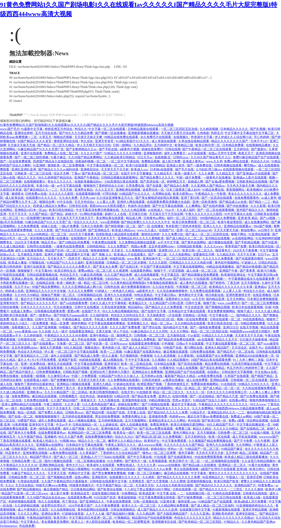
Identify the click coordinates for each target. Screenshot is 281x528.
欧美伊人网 (273, 489)
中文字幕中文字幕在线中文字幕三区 (250, 133)
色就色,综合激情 (139, 205)
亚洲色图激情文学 (238, 295)
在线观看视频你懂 (88, 193)
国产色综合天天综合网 (71, 230)
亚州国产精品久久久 (250, 210)
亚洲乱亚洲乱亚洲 (24, 169)
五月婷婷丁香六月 (63, 388)
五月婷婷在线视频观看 (78, 416)
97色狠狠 (168, 343)
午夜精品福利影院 (39, 517)
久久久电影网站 (180, 254)
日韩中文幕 (193, 303)
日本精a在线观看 (162, 169)
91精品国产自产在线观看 (215, 501)
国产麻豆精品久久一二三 (41, 189)
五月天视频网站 (136, 420)
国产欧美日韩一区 (214, 420)
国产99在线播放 (237, 205)
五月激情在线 (176, 335)
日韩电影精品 (96, 246)
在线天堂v (128, 392)
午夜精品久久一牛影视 (211, 193)
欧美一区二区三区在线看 (154, 432)
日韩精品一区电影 (195, 315)
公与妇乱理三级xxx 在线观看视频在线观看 (225, 169)
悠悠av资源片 (181, 400)
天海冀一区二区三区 (71, 343)
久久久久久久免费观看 (218, 258)
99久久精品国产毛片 (221, 424)
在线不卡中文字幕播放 (136, 173)
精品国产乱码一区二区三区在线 (67, 250)
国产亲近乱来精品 (212, 367)
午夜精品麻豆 (71, 319)
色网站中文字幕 (79, 473)
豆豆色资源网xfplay (162, 246)
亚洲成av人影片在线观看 (250, 177)
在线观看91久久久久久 (41, 197)
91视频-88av (68, 440)
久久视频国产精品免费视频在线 (210, 440)
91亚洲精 (39, 165)
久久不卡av (22, 286)
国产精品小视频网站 (76, 469)
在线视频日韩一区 (198, 493)
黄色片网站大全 (184, 432)
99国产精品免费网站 (46, 286)
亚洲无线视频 (95, 262)
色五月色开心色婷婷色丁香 (245, 367)
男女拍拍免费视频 (107, 416)
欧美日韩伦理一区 (208, 145)
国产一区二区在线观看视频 (216, 210)
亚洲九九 (164, 396)
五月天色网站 (236, 299)
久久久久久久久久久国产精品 (184, 444)
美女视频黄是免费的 (55, 521)
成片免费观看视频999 (136, 286)
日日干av (264, 254)
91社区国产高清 (105, 497)
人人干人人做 (95, 513)
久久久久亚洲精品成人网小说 (82, 286)
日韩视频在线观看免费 (50, 311)
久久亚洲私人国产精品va (208, 185)
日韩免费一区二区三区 (233, 432)
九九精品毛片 (163, 173)
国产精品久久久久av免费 (155, 469)
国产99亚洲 (270, 242)
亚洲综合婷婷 (24, 133)
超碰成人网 (196, 181)
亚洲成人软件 (176, 165)
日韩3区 (147, 319)
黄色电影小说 (111, 347)
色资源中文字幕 (202, 137)
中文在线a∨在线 (266, 372)
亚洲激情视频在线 (199, 481)
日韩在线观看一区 (185, 489)
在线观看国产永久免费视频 (215, 355)
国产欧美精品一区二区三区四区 (200, 521)
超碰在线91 (158, 448)
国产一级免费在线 (199, 165)
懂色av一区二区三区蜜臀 (159, 453)
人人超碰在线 (109, 424)
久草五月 (45, 137)
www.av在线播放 (169, 465)
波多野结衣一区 (153, 189)
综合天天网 (62, 173)
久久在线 (45, 331)
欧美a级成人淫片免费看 (250, 501)
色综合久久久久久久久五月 (193, 517)
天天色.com (87, 197)
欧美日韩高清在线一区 (264, 246)
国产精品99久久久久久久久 (214, 485)
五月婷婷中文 (163, 145)
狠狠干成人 (245, 311)
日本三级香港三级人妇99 (183, 189)
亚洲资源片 (112, 363)
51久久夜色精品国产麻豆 (99, 404)
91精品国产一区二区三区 (202, 448)
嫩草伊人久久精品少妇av (125, 440)
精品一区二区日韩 (96, 282)
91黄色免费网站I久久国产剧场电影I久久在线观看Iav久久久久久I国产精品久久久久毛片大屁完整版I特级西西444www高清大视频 (86, 125)
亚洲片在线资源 (35, 266)
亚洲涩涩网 (254, 477)
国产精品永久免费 (176, 185)
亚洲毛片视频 (54, 254)
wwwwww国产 (268, 436)
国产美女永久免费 (105, 266)
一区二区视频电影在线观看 (221, 461)
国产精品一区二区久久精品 (56, 145)
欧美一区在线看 (220, 436)
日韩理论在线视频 (39, 246)
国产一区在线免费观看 (16, 161)
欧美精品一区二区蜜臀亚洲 (131, 521)
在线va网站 (82, 477)
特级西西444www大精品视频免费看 (240, 408)
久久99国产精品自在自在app (46, 497)
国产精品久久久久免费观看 (164, 307)
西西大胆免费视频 (90, 278)
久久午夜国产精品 (30, 436)
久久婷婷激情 (33, 335)
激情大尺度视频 (51, 347)
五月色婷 (232, 453)
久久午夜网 (262, 440)
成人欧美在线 (14, 197)
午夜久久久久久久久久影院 (204, 214)
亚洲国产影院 (67, 359)
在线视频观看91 (35, 181)
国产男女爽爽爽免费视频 (109, 473)
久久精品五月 (225, 173)
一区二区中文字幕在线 (124, 161)
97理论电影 (110, 193)
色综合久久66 (260, 161)
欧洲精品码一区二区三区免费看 (90, 432)
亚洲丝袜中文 (152, 258)
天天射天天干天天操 (249, 335)
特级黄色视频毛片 (82, 485)
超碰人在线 (49, 226)
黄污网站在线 (193, 347)
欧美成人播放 (18, 262)
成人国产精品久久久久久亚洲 (157, 509)
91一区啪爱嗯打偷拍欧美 (38, 218)
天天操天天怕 (145, 485)
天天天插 (66, 189)
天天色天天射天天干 (102, 238)
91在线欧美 (144, 392)
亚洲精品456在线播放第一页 (255, 355)
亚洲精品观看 (219, 380)
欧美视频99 (254, 189)
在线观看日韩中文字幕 (195, 509)
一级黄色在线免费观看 (69, 246)
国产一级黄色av (41, 315)
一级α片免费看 (69, 226)
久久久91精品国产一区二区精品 (66, 392)
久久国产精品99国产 (64, 400)
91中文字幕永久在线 (238, 214)
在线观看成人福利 (36, 380)
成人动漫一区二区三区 (202, 270)
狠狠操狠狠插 (100, 250)
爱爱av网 (73, 311)
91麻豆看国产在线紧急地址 (143, 351)
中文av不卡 (63, 424)
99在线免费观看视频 (209, 457)
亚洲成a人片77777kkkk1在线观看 (103, 457)
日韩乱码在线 (268, 262)
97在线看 (160, 457)
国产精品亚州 (269, 513)
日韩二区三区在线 (86, 408)
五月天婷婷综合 (196, 436)
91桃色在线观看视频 (227, 493)
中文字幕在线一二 (222, 315)
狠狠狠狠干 (26, 270)
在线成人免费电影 (143, 339)
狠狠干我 (209, 303)
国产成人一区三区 (66, 457)
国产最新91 (259, 149)
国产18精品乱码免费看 (74, 242)
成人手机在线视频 (84, 339)
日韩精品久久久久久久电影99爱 (191, 262)
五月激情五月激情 (30, 254)
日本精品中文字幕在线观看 (187, 311)
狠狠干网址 (239, 234)
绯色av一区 (176, 448)
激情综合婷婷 (150, 234)
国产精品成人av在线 (233, 201)
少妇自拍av (113, 278)
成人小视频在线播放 (82, 420)
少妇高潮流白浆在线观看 (121, 181)
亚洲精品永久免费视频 (148, 372)
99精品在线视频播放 (220, 266)
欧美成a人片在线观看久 (130, 254)
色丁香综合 (70, 501)
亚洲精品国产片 (245, 485)
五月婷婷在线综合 (123, 469)
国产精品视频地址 (29, 489)
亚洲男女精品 (84, 189)
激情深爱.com (187, 501)
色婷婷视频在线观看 (22, 501)
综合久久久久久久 (86, 222)
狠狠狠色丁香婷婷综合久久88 (103, 185)
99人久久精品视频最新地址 (121, 311)
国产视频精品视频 (218, 307)
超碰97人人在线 (116, 214)
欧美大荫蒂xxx (183, 193)
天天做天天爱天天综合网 (178, 133)
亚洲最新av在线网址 (50, 444)
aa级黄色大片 (145, 291)
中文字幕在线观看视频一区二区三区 (231, 343)
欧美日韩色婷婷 (11, 266)
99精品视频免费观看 (149, 299)
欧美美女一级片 (124, 432)
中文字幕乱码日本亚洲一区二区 (91, 517)
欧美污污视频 (267, 270)
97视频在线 (37, 262)
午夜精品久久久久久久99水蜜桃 (66, 335)
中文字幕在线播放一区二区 (106, 165)
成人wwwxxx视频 (150, 444)
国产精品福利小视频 (120, 513)
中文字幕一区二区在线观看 (107, 129)
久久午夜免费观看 (107, 505)
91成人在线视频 (187, 367)
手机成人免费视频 (106, 319)
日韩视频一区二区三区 (150, 335)
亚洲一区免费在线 (33, 363)
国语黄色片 (223, 250)
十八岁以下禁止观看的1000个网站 (147, 489)
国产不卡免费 (243, 440)
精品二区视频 (249, 453)
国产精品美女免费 (144, 396)
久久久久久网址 (29, 513)
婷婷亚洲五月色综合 (59, 129)
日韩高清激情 (151, 380)
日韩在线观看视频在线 (42, 274)
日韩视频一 (218, 278)
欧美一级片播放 (22, 319)
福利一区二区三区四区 (183, 218)
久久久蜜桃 (178, 481)
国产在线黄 (154, 185)
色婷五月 (217, 133)
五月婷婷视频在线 (111, 420)
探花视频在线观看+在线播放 (49, 238)
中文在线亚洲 (194, 307)
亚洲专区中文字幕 (41, 424)
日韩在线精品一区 (85, 424)
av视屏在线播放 (173, 380)
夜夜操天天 (89, 400)
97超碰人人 (249, 262)
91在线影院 (229, 384)
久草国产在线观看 (237, 376)
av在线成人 (156, 210)
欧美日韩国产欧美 (226, 481)
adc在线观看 (205, 339)
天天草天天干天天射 (115, 169)
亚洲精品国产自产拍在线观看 (185, 372)
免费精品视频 (151, 161)
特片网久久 (41, 388)
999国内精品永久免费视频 (218, 218)
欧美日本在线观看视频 (248, 307)
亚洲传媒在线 (110, 428)
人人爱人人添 (232, 291)
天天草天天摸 (57, 473)
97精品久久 (232, 521)
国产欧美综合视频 (110, 489)
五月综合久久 (36, 258)
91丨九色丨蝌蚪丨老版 (249, 359)
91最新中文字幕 (32, 129)
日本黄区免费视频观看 (263, 299)
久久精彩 (148, 477)
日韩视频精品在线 (90, 295)
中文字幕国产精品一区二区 (115, 485)
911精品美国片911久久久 (133, 141)
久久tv (9, 485)
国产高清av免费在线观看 (156, 428)
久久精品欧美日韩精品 (120, 157)
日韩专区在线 (78, 205)
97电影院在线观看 (12, 274)
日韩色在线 (111, 286)
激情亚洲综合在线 (66, 141)
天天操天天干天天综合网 (166, 214)
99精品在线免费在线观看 (121, 137)
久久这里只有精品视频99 (258, 461)
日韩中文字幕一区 (48, 319)
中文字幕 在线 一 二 (170, 493)
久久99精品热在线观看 (190, 323)
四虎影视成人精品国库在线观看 (118, 234)
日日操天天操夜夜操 (254, 339)
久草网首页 (137, 481)
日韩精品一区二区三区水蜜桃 (126, 262)
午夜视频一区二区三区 (192, 286)
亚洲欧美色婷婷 (223, 513)
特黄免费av (266, 485)
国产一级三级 (157, 254)
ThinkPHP (15, 114)
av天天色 (198, 299)
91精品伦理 (122, 396)
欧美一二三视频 (111, 351)
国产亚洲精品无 (99, 230)
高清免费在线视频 (12, 517)
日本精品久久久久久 (234, 129)
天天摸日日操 (138, 214)
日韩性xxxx (181, 157)
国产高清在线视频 (190, 363)
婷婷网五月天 (176, 181)
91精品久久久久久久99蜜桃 (123, 153)
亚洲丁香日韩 (190, 197)
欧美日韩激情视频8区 (105, 392)
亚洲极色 (50, 436)
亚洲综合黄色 (51, 513)
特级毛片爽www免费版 (52, 485)
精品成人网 (134, 218)
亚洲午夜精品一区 (102, 335)
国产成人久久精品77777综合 (142, 347)
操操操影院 (105, 396)
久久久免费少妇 (173, 234)
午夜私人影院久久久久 (121, 444)
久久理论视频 (95, 448)
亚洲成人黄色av (194, 161)
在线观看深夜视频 (50, 367)
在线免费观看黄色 (247, 197)
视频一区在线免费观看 (192, 319)
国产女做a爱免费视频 (220, 181)
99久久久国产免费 (71, 436)
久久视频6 (159, 359)
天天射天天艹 (57, 258)
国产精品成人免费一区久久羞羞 (96, 355)
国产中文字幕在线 (140, 457)
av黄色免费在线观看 (64, 453)
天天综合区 (239, 347)
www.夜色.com (162, 278)
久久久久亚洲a (200, 513)
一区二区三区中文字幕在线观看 (77, 351)
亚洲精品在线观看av (238, 226)
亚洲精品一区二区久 (232, 465)
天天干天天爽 (246, 254)
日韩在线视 (173, 149)
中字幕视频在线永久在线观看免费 (251, 278)
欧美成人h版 (252, 497)
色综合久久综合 (254, 291)
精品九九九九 (27, 177)
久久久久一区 (195, 392)
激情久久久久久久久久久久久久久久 (234, 473)
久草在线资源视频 (114, 307)
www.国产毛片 (10, 129)
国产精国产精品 (262, 376)
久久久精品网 (146, 513)
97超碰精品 (28, 367)
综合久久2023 (124, 436)
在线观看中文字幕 (77, 254)
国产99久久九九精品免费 (76, 133)
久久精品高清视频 (77, 367)
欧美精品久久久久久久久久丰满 (231, 286)
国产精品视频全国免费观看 (200, 274)
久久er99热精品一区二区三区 (47, 234)
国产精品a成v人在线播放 (200, 465)
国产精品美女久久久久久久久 (170, 408)
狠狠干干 (160, 270)
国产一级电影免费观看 (206, 327)
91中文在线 (65, 201)
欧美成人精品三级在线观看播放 (246, 457)
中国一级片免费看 (189, 177)
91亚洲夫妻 (168, 501)
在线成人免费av (22, 311)
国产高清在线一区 (153, 181)
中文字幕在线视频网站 (189, 266)
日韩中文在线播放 (87, 307)
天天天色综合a (84, 201)
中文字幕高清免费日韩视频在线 (98, 210)
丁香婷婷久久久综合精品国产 (120, 453)
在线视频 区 (163, 157)
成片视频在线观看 (221, 242)
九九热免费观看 (29, 226)
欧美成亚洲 (147, 493)
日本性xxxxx (118, 343)
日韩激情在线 (27, 339)
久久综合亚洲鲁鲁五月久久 (115, 197)
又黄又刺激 (104, 331)
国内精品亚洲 (215, 299)
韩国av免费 (139, 246)
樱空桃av (250, 165)
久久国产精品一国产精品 (46, 214)
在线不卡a (256, 347)
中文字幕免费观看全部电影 (157, 497)
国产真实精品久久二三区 (31, 355)
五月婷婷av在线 (152, 376)
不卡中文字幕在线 (137, 359)
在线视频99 (78, 238)
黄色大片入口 (75, 465)
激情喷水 (17, 193)
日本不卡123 (259, 141)
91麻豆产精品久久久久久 (28, 473)
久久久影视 (258, 205)
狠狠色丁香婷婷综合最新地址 (34, 384)
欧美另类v (60, 517)
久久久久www (214, 246)
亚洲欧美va (35, 392)
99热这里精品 (143, 295)
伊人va (123, 367)
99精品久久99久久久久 (254, 384)
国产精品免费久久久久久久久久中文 (146, 222)
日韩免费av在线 (36, 193)
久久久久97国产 (92, 153)
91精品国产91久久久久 (135, 193)
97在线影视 (201, 278)
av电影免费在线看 (210, 376)
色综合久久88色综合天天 (128, 315)
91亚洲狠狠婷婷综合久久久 (255, 505)
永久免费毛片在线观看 (156, 137)
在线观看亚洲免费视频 (144, 343)
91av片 (170, 210)
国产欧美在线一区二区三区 (100, 173)
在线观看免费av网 (80, 497)
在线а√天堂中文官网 (222, 153)
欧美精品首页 (80, 493)
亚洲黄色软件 (9, 303)
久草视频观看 (158, 461)
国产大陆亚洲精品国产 (172, 513)
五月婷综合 (242, 149)
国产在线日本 (129, 266)
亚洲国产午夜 (228, 270)
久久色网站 (244, 444)
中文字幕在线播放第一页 (253, 424)
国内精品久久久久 (249, 315)
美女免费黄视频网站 (221, 311)
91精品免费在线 (213, 189)
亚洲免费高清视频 (35, 453)
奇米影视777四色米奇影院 (184, 226)
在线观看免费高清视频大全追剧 (169, 201)
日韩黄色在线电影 (255, 493)
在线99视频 (180, 396)
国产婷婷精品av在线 (144, 367)
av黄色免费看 (104, 299)
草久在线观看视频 (186, 469)
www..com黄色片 (229, 303)
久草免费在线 (135, 185)
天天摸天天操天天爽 (88, 137)
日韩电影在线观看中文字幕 (109, 481)
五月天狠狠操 (250, 282)
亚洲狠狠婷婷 (153, 153)
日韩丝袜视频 (9, 307)
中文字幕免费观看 (174, 440)
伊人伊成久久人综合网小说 (233, 137)
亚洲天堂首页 (104, 141)
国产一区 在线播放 (151, 226)
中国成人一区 (235, 477)
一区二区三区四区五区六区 (182, 258)
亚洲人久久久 (212, 226)
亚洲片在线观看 (32, 153)
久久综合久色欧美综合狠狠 (175, 485)
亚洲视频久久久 (138, 323)
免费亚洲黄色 (159, 424)
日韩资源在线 (139, 448)
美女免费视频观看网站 (93, 388)
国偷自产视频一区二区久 (58, 295)
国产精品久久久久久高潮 (90, 327)
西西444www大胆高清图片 (108, 205)
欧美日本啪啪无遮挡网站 (188, 424)
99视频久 (65, 327)
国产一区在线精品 (202, 396)
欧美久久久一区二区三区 (139, 505)
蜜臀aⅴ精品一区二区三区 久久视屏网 (103, 270)
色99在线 (194, 420)
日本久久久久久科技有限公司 (227, 392)
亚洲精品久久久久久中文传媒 (46, 291)
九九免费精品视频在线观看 (137, 242)
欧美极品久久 (138, 303)
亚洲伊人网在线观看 (131, 201)
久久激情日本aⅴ (58, 376)
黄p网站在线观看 (47, 278)
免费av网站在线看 (236, 161)
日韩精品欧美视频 (189, 246)
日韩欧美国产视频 (75, 372)
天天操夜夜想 (156, 315)
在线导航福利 (130, 319)
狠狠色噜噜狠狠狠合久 (264, 400)
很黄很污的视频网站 (159, 388)
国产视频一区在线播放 (111, 133)
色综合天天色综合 (30, 351)
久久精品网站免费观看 (173, 505)
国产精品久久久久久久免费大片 (69, 266)
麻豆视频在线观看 (176, 351)
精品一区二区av (162, 323)
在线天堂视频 (249, 327)
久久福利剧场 (99, 315)
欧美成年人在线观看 (101, 465)
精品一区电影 (27, 412)
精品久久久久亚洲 (95, 258)
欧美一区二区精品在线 (137, 363)
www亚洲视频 (109, 222)
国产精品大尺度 (227, 396)
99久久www (258, 404)
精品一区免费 (60, 323)
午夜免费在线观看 (104, 242)
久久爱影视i (186, 355)
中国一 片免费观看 (84, 376)
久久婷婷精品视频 (27, 505)
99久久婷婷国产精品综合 (55, 177)
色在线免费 (27, 525)
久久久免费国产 (118, 246)
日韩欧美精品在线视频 (252, 181)
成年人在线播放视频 (29, 250)
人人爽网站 (193, 205)
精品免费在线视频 (217, 363)
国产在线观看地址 (180, 457)
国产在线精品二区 (253, 428)
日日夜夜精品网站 (83, 489)
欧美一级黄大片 (186, 173)
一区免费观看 (39, 323)
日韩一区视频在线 (146, 501)
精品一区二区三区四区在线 (210, 331)
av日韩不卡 (265, 230)
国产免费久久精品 (51, 412)
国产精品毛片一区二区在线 (236, 351)
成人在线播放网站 (257, 222)
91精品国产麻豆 (232, 448)
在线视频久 (181, 137)
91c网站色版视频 (91, 214)
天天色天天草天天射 (210, 453)
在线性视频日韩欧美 (106, 493)
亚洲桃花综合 (90, 169)
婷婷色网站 (79, 323)
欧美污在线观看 (137, 165)
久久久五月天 (104, 189)
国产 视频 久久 (102, 254)
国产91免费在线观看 (254, 396)
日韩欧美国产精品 (24, 448)
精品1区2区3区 (165, 319)
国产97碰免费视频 (190, 497)
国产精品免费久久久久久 (157, 177)
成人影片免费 (171, 161)
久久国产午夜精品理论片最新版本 (64, 481)
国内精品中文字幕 (175, 327)
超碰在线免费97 (152, 149)
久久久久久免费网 (81, 291)
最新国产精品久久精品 (180, 376)
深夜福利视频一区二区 (91, 161)
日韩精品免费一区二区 (27, 461)
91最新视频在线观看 (226, 509)
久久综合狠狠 (51, 469)
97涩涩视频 (177, 270)
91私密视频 (20, 424)
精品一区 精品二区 (188, 388)
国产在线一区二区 (21, 416)
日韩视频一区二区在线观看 (249, 380)
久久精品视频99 (178, 359)
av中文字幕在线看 (69, 185)
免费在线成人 (126, 465)
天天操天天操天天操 (22, 145)
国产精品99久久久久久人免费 (168, 412)
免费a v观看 (236, 420)
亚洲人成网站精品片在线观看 (21, 404)
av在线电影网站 (243, 238)
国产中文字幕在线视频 (168, 205)
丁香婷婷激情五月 (176, 384)
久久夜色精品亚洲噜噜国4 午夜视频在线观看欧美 (144, 282)
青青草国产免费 (236, 246)
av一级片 (11, 408)
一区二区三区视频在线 (54, 339)
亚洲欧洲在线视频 (128, 189)
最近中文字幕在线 (184, 404)
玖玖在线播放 (63, 307)
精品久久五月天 (227, 339)
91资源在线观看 (29, 481)
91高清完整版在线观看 (247, 363)
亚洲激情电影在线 (134, 400)
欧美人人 (77, 521)
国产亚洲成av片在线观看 (253, 173)
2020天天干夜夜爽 (81, 234)
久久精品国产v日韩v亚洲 (166, 303)
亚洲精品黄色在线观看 (132, 408)
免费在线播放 (9, 376)
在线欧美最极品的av (88, 181)
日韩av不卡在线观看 (190, 343)
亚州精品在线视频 (218, 238)
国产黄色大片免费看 (22, 432)
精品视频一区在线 (32, 408)
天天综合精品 (24, 485)
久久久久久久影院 (61, 193)
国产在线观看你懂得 (250, 258)
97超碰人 (101, 291)
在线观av (213, 372)
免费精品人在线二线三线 (61, 153)
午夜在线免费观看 (119, 501)
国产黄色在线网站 (194, 242)
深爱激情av (107, 408)
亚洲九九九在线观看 (118, 295)
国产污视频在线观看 (156, 404)
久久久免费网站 (203, 408)
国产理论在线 (152, 327)
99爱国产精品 (27, 420)
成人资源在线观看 (164, 141)
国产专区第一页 (98, 343)
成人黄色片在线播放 (194, 282)
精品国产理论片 (41, 457)
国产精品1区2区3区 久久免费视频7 (159, 436)
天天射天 (117, 250)
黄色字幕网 (186, 453)
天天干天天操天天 (59, 408)
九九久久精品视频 (133, 210)
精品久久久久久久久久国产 (230, 141)
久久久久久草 (146, 465)
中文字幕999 (44, 270)
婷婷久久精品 (47, 448)
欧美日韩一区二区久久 (198, 250)
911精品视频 (100, 469)
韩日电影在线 (215, 295)
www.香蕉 (134, 258)
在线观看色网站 (141, 270)
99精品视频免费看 (253, 323)
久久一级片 (60, 331)
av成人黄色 (269, 197)
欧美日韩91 (257, 469)
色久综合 (87, 141)
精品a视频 (7, 250)
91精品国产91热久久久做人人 (119, 376)
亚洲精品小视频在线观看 (74, 384)
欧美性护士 (152, 440)
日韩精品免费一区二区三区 (27, 477)
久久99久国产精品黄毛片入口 (211, 157)
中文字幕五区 (170, 274)
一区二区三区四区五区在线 (179, 129)
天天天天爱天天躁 (226, 230)
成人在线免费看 (197, 380)
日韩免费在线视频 (202, 351)
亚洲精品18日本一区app (30, 210)
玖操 (268, 307)
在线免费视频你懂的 (99, 436)
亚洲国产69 (130, 428)
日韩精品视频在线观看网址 (120, 177)
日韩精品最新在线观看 (143, 129)
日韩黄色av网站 (154, 218)
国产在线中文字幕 (154, 311)
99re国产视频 (263, 226)
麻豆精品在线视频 (44, 396)
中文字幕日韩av (166, 295)
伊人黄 (49, 351)
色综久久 (81, 129)
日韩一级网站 (122, 145)
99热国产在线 (173, 347)
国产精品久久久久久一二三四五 (221, 489)
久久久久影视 (44, 230)
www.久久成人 (147, 230)
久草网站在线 (162, 193)
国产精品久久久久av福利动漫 (58, 169)
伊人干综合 (121, 331)
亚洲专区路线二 (247, 513)
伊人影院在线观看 (98, 521)
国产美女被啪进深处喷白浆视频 (157, 197)
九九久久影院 (158, 262)
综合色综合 (88, 396)
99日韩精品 (157, 165)
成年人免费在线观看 (52, 420)
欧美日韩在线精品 (61, 210)
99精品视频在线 (160, 400)
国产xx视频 (268, 218)
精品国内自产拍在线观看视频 (152, 517)
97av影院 (194, 335)
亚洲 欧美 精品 (248, 218)
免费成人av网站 (242, 416)
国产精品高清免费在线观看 (177, 339)
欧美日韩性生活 (65, 270)
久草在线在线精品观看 (194, 141)
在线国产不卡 (91, 311)
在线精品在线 (45, 282)
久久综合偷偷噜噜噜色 (172, 291)
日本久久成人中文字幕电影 (108, 303)
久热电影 (203, 133)
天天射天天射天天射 (91, 380)
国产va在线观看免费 (74, 303)
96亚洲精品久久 (213, 477)
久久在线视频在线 (63, 509)
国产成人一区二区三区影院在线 (207, 234)
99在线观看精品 (254, 319)
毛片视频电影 (129, 355)
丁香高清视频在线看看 (16, 440)
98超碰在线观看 (90, 359)
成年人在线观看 (61, 355)
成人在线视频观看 (147, 274)
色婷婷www (177, 416)
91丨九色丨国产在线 (136, 278)
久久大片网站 (179, 331)
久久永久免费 (68, 197)
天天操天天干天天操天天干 (75, 218)
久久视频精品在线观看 (141, 250)
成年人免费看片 (175, 153)
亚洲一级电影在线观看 (45, 428)
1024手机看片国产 (81, 505)
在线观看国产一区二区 (114, 339)
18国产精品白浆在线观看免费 (211, 359)
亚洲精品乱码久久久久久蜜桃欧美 (141, 238)
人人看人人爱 (106, 201)
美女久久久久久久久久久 (245, 193)
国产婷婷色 (217, 282)
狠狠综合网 (47, 201)
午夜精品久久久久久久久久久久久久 (224, 404)
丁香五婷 (233, 282)
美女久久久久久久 (60, 181)
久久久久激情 (254, 489)
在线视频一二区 (117, 448)
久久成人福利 (186, 210)
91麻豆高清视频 (92, 274)
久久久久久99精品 (226, 428)
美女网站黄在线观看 (110, 218)
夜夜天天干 (246, 153)
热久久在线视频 (49, 501)
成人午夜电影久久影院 (33, 509)
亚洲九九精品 (102, 384)
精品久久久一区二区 (92, 440)
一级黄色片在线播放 (217, 177)
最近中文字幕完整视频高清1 (40, 299)
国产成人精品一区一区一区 (222, 388)
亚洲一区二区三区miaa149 (194, 230)
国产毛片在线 (184, 169)
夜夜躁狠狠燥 (127, 497)
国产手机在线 (108, 149)
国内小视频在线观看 (58, 461)
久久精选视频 (209, 129)
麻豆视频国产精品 (56, 489)
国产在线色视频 (214, 205)
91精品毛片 (198, 412)
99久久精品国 (73, 347)
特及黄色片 (13, 453)
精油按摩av (249, 230)
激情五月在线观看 (60, 363)
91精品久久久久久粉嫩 (218, 335)
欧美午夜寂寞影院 (230, 222)
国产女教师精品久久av (81, 149)
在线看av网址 (238, 400)
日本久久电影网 (92, 226)
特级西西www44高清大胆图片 (250, 331)
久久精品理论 (143, 145)
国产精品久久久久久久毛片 (39, 303)
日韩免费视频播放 (48, 372)
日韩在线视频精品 (123, 509)
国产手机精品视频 (247, 242)
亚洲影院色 (100, 477)
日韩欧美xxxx (74, 412)
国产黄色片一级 (136, 461)
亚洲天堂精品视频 (255, 509)
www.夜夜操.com (25, 331)
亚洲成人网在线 (22, 278)
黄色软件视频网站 (227, 262)
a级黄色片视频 (129, 149)
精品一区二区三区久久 (169, 392)
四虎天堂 (74, 258)
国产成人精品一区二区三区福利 (213, 505)
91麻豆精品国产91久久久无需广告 (41, 149)
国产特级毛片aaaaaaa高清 (71, 315)
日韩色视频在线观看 (228, 165)
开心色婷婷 (262, 137)
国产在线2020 (182, 278)
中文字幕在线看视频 (88, 363)
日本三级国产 (124, 299)
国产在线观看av (44, 343)
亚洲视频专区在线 (164, 521)
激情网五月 (124, 335)
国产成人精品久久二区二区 (185, 238)
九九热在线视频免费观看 (259, 388)
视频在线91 (92, 347)
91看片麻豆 (58, 157)
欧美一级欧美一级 (69, 282)
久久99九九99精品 (27, 295)
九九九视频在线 (109, 400)
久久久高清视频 (165, 355)
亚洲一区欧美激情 (205, 201)
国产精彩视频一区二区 (120, 226)
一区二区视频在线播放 (90, 461)
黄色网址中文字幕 (191, 295)
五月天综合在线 (46, 133)
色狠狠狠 (146, 355)
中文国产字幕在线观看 (156, 266)
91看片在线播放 (259, 465)
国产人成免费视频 (104, 367)
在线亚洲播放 (262, 295)
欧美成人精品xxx (124, 230)
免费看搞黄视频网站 (205, 384)
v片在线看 (174, 315)
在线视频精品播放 (258, 145)
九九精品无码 (226, 254)
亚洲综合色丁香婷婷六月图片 (110, 372)
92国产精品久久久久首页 (35, 141)
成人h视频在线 (113, 359)
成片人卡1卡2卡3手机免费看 (37, 359)
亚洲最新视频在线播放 (144, 133)
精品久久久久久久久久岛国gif (233, 517)
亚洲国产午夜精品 (87, 177)
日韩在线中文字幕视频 (237, 372)
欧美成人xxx (140, 169)
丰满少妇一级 (45, 185)
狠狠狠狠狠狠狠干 (48, 416)
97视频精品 (122, 517)
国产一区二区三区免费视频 (260, 303)
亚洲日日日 (230, 327)
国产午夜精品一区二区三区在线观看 (207, 149)
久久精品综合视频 (71, 448)
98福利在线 (117, 258)
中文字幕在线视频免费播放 (107, 323)
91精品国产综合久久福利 (210, 400)
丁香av (75, 173)
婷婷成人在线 (14, 291)
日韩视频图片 (68, 396)
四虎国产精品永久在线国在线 (53, 161)
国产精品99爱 (95, 412)
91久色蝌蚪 (69, 278)
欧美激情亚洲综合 (233, 274)
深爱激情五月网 (204, 254)
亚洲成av (260, 286)
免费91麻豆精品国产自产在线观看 (256, 157)
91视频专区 (167, 367)
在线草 (88, 319)
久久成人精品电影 (12, 246)
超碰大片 (71, 214)
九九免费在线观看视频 (205, 291)
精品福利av (136, 307)
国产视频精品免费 (60, 477)
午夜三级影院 (53, 404)
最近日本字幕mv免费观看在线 (208, 416)
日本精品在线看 (165, 363)
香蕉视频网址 (235, 189)
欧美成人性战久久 (45, 440)
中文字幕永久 (30, 521)
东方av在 (93, 428)
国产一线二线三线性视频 (31, 157)
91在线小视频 (260, 432)
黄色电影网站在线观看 (93, 509)
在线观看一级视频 (33, 376)
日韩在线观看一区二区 (225, 319)
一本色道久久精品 (122, 291)
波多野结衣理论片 (54, 505)
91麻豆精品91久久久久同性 (150, 331)
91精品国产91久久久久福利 (65, 262)
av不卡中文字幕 (169, 242)
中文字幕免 (199, 473)
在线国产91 (167, 230)
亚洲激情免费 (158, 416)
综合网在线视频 (258, 420)
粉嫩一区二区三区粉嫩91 (145, 473)
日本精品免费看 (233, 145)
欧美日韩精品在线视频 (77, 299)
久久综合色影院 (163, 286)
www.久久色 (214, 161)
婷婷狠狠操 (136, 388)
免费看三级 (183, 428)
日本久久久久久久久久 (36, 307)
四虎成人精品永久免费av (50, 205)
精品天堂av (49, 242)
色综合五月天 (69, 274)
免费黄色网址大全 (134, 416)
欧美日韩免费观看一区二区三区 (194, 222)
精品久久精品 (202, 428)
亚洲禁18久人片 (169, 250)
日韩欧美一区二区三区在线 (33, 173)
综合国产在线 (116, 412)
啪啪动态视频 (63, 137)
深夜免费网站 (21, 396)
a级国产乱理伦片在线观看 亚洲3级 (224, 469)
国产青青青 (248, 270)
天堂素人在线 (136, 412)
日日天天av (145, 157)
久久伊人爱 (72, 404)
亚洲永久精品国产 (217, 347)
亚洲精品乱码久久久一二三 (226, 412)
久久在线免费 (30, 469)
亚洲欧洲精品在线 (52, 465)
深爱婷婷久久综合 (178, 299)
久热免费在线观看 (36, 400)
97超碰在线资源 (125, 384)
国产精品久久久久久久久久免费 (179, 477)
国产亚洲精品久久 (92, 501)
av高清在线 (118, 388)
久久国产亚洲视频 (44, 327)
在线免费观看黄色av (52, 432)
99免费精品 (130, 493)
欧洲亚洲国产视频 (150, 384)
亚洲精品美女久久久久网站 (167, 420)
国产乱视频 (258, 129)
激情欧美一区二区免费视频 (66, 165)
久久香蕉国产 (89, 453)
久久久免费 (206, 173)
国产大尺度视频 (157, 481)
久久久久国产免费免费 (125, 327)
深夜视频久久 (21, 327)
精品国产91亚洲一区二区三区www (25, 493)
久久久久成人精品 (267, 311)
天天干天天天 (18, 214)
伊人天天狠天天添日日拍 (94, 145)
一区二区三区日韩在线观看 (223, 497)
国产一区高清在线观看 (217, 197)
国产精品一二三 (260, 201)
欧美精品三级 (184, 145)
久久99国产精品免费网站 (85, 157)
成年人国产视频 (74, 428)
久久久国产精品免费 (118, 274)
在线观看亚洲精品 (81, 331)
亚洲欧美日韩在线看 (14, 315)
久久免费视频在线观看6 (123, 380)
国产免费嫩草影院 (63, 380)
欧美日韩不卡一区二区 (185, 461)
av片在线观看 (197, 153)
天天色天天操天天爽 (241, 185)
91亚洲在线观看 (259, 234)
